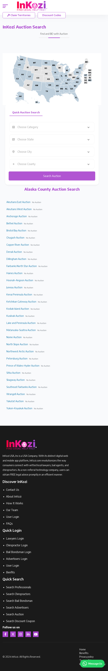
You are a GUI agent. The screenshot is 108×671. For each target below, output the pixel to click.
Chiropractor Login (17, 545)
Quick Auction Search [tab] (26, 114)
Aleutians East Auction (18, 202)
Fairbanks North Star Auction (21, 266)
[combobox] (54, 130)
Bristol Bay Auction (16, 230)
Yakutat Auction (15, 401)
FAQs (9, 523)
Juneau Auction (14, 287)
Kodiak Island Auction (17, 308)
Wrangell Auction (15, 394)
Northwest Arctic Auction (20, 351)
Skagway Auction (15, 379)
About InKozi (13, 496)
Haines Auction (14, 273)
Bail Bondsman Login (18, 552)
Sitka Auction (13, 372)
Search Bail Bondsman (19, 600)
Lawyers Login (15, 538)
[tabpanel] (52, 154)
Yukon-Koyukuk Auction (19, 408)
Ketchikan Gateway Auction (21, 301)
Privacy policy (86, 656)
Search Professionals (18, 587)
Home (82, 649)
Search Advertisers (17, 607)
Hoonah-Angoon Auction (19, 280)
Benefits (83, 653)
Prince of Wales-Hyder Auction (22, 365)
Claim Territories (18, 15)
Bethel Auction (14, 223)
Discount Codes (51, 15)
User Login (12, 517)
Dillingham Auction (16, 258)
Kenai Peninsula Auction (19, 294)
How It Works (14, 503)
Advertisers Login (16, 558)
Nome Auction (14, 337)
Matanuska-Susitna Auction (21, 330)
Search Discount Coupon (20, 621)
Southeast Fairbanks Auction (21, 386)
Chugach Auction (15, 237)
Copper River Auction (17, 244)
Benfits (10, 572)
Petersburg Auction (16, 358)
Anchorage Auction (16, 216)
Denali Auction (14, 251)
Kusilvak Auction (15, 315)
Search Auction (52, 178)
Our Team (12, 510)
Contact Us (12, 489)
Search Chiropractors (18, 594)
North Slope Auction (17, 344)
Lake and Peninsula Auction (21, 322)
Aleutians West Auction (19, 209)
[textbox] (54, 130)
